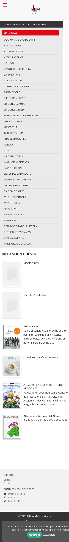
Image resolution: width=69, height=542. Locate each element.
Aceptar (34, 535)
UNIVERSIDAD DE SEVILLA (17, 243)
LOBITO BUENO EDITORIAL (17, 179)
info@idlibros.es (16, 493)
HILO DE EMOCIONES (15, 138)
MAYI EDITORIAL (12, 202)
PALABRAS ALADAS (14, 214)
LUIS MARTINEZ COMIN (16, 185)
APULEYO (9, 63)
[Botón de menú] (6, 5)
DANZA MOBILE (12, 92)
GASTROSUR (11, 127)
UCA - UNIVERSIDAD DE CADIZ (19, 39)
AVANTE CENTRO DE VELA (17, 68)
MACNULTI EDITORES (15, 197)
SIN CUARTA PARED (14, 237)
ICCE (6, 150)
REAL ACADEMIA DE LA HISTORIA (21, 226)
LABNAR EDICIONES (14, 167)
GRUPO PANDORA (13, 133)
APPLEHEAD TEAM (13, 57)
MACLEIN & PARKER (14, 191)
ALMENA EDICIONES (14, 51)
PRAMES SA (10, 220)
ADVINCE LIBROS (12, 45)
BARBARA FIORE (12, 74)
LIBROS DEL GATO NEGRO (17, 173)
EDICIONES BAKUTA (14, 103)
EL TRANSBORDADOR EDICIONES (21, 115)
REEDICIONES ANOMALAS (17, 232)
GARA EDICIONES (13, 121)
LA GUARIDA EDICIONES (16, 162)
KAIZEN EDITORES (13, 156)
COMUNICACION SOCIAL (16, 86)
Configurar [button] (49, 534)
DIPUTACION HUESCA (15, 98)
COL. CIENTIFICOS (13, 80)
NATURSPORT (11, 208)
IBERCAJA (8, 144)
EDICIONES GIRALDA (14, 109)
